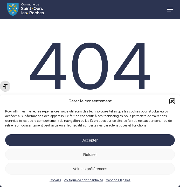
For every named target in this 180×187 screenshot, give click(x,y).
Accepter (90, 140)
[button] (172, 101)
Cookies (55, 180)
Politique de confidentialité (83, 180)
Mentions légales (118, 180)
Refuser (90, 154)
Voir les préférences (90, 168)
